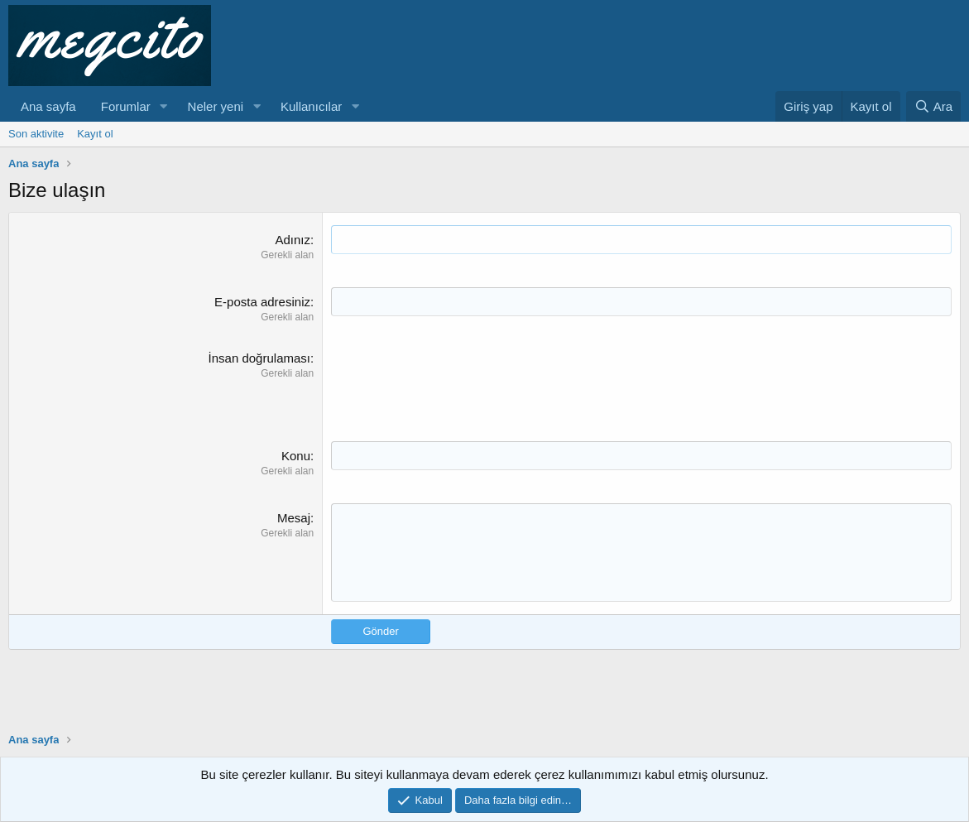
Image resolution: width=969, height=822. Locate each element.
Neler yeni (216, 106)
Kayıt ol (95, 133)
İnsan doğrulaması (259, 358)
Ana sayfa (48, 106)
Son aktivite (36, 133)
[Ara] (933, 106)
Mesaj (293, 518)
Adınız (292, 240)
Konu (295, 456)
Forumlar (126, 106)
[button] (163, 106)
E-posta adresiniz (262, 302)
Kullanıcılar (311, 106)
